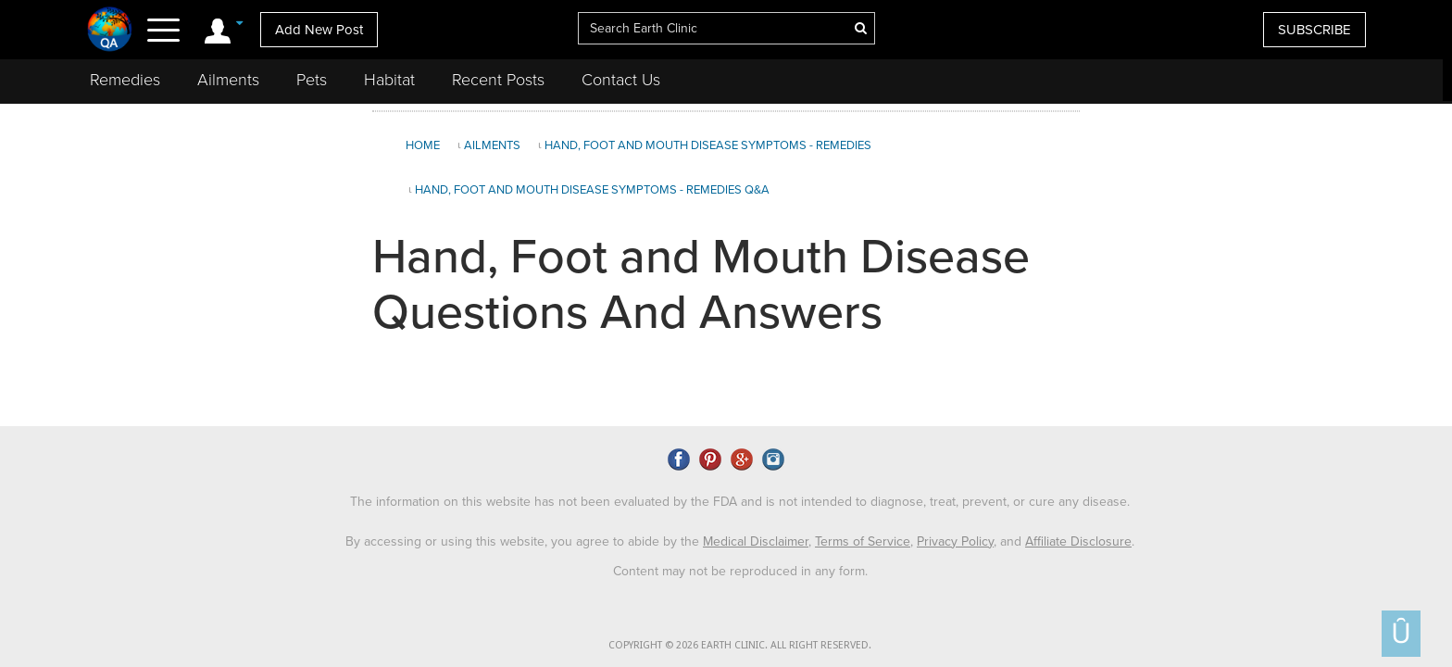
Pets (311, 79)
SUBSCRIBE (1314, 29)
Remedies (125, 79)
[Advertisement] (1264, 263)
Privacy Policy (955, 538)
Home (423, 145)
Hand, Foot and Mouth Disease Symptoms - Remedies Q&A (592, 189)
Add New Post (319, 29)
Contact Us (621, 79)
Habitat (389, 79)
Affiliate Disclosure (1078, 538)
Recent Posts (498, 79)
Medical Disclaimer (755, 538)
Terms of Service (862, 538)
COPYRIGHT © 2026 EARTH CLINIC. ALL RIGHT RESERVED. (739, 642)
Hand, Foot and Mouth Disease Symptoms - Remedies (707, 145)
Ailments (228, 79)
